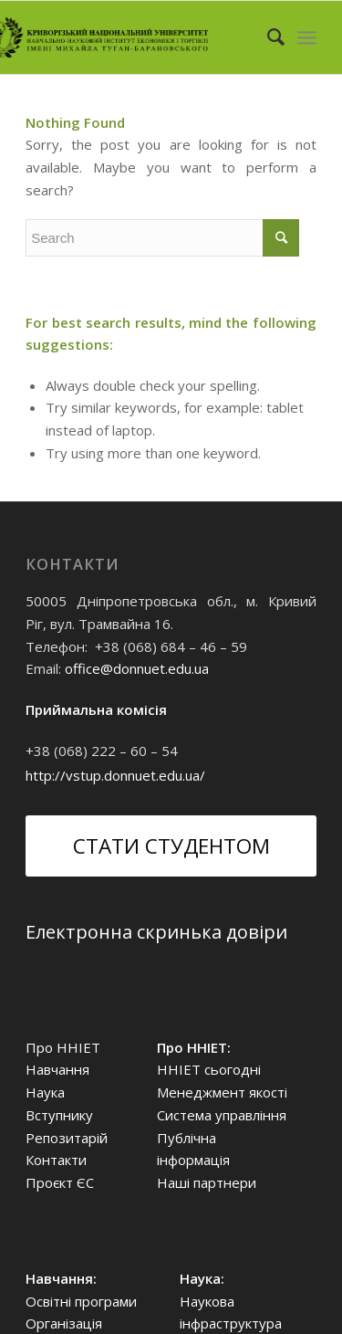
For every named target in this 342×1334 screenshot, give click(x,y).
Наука (45, 1092)
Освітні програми (81, 1301)
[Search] (267, 37)
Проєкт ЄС (60, 1182)
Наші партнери (206, 1182)
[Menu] (306, 37)
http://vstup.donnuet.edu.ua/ (115, 775)
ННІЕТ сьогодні (209, 1069)
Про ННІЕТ (63, 1047)
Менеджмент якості (222, 1092)
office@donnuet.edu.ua (137, 668)
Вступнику (59, 1115)
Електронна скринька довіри (156, 931)
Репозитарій (67, 1138)
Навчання (57, 1069)
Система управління (221, 1115)
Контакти (56, 1159)
